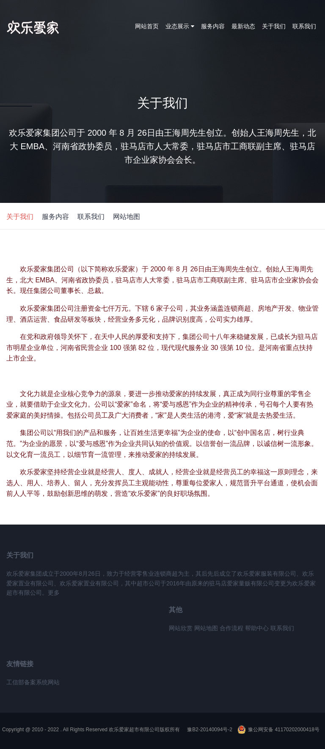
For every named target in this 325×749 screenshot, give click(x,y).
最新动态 (243, 26)
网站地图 (126, 216)
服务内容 (213, 26)
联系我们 (304, 26)
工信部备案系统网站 (33, 682)
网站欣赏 (181, 628)
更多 (54, 592)
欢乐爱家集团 (41, 27)
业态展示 (179, 26)
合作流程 (231, 628)
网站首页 (147, 26)
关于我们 (274, 26)
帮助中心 (257, 628)
